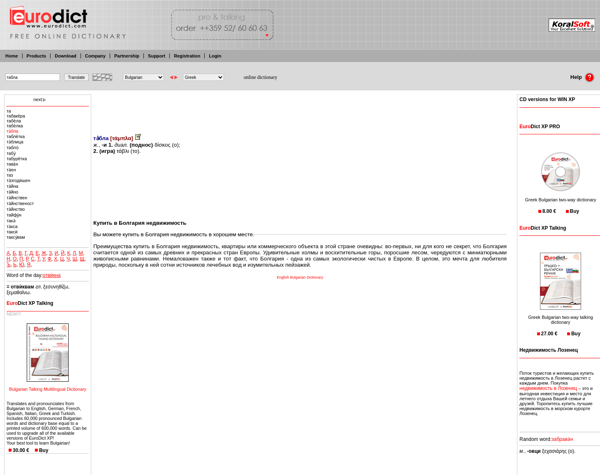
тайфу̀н (14, 214)
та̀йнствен (17, 197)
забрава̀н (562, 439)
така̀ (11, 220)
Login (215, 55)
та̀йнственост (20, 203)
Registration (187, 55)
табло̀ (12, 147)
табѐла (14, 120)
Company (95, 55)
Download (65, 55)
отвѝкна (52, 275)
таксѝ (12, 231)
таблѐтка (16, 136)
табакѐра (16, 115)
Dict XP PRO (539, 126)
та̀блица (15, 141)
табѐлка (15, 125)
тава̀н (12, 163)
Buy (43, 450)
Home (11, 55)
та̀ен (11, 169)
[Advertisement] (300, 109)
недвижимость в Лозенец (548, 388)
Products (36, 55)
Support (156, 55)
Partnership (126, 55)
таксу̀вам (16, 237)
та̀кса (12, 226)
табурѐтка (17, 158)
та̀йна (12, 186)
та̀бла (12, 131)
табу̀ (11, 153)
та (9, 110)
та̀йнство (16, 209)
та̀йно (12, 191)
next (37, 99)
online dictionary (260, 77)
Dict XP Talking (30, 303)
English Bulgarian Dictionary (300, 277)
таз (10, 175)
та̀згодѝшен (18, 180)
